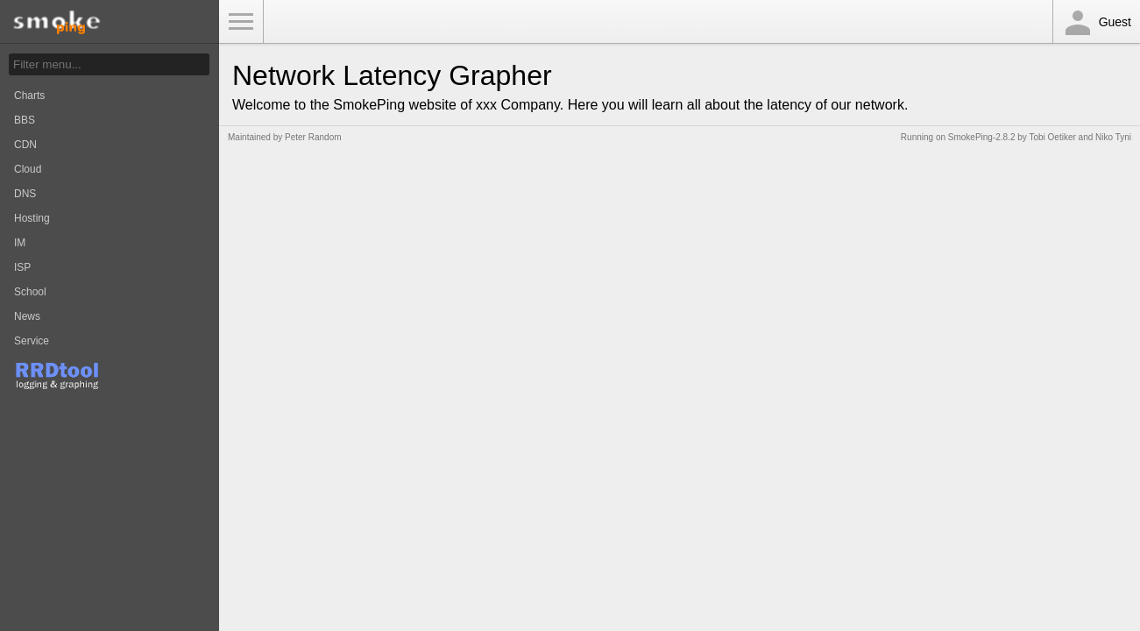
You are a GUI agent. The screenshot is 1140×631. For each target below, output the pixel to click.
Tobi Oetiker (1052, 137)
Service (31, 341)
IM (19, 243)
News (27, 316)
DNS (25, 194)
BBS (24, 120)
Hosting (32, 218)
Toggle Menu (241, 22)
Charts (29, 95)
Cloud (27, 169)
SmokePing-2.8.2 (982, 137)
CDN (25, 144)
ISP (22, 267)
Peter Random (313, 137)
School (30, 292)
